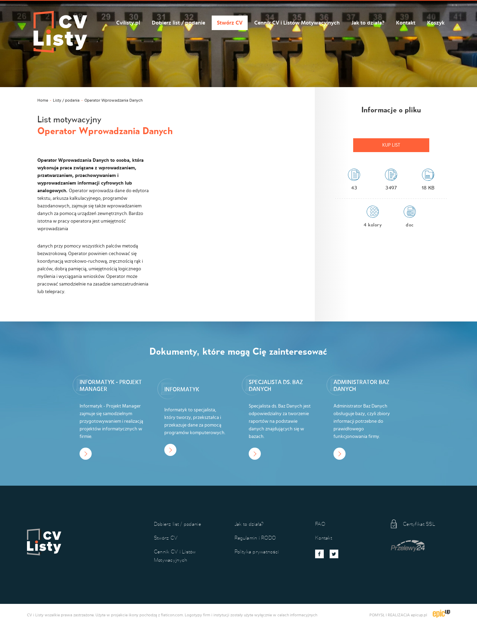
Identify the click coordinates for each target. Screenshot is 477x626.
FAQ (320, 524)
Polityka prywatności (257, 551)
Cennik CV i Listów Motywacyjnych (297, 23)
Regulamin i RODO (255, 538)
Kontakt (405, 23)
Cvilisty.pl (128, 23)
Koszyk (435, 23)
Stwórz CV (229, 23)
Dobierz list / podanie (178, 23)
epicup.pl (419, 615)
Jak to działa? (367, 23)
